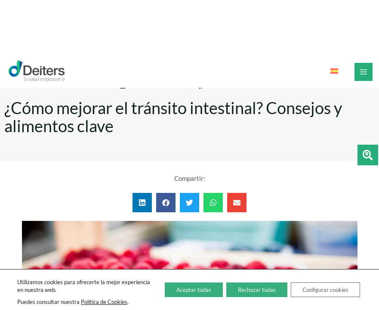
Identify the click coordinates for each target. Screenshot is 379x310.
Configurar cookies (321, 289)
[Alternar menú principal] (363, 72)
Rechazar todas (247, 289)
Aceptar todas (178, 289)
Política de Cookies (104, 301)
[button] (142, 202)
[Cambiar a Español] (334, 71)
